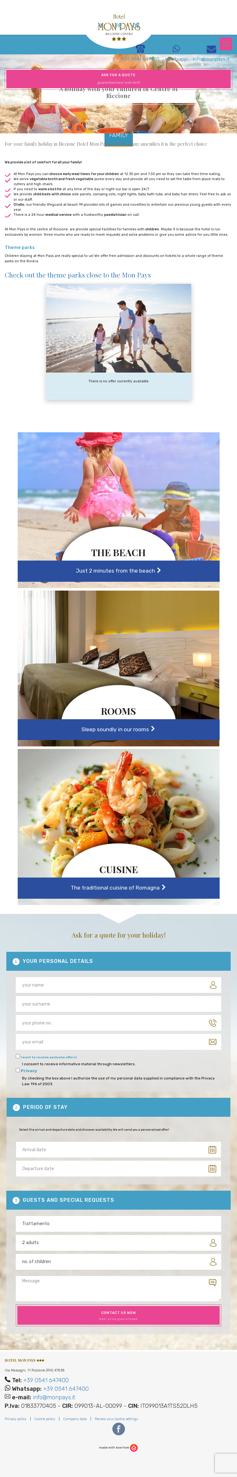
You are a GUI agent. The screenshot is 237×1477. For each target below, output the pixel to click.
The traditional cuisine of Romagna (118, 887)
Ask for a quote (119, 79)
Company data (75, 1419)
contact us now (118, 1316)
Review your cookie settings (116, 1419)
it (100, 25)
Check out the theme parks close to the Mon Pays (78, 274)
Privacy (29, 1070)
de (136, 25)
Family (118, 135)
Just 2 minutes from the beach (119, 571)
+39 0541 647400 (46, 1380)
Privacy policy (16, 1419)
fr (119, 25)
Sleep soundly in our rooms (118, 729)
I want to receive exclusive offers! (49, 1057)
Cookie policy (44, 1419)
